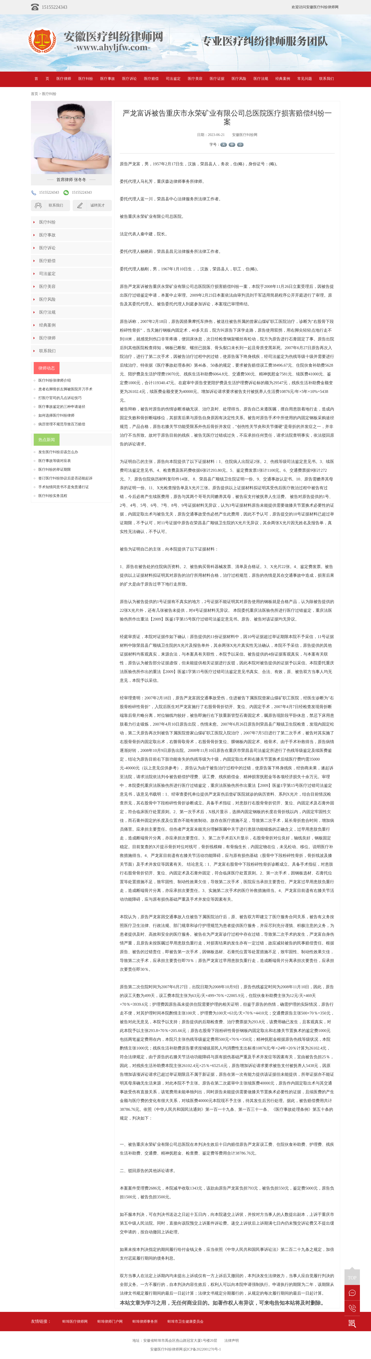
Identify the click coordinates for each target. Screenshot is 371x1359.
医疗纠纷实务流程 (52, 496)
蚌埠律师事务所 (145, 1321)
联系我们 (326, 79)
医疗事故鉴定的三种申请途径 (61, 407)
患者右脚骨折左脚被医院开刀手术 (65, 389)
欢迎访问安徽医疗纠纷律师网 (315, 7)
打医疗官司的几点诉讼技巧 (60, 398)
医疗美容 (195, 79)
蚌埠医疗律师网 (75, 1321)
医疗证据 (217, 79)
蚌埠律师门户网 (110, 1321)
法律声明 (231, 1341)
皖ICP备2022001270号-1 (202, 1349)
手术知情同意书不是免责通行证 (63, 487)
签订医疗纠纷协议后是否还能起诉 (65, 478)
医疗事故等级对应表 (54, 461)
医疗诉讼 (129, 79)
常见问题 (304, 79)
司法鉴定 (173, 79)
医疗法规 (261, 79)
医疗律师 (63, 79)
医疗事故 (107, 79)
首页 (42, 79)
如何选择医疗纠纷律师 (56, 415)
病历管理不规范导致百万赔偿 (61, 424)
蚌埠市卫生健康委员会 (185, 1321)
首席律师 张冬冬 (71, 179)
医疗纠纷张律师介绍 (54, 380)
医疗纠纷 (85, 79)
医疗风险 (239, 79)
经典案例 (282, 79)
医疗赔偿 (151, 79)
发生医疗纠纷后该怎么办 (58, 452)
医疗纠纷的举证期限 (54, 469)
